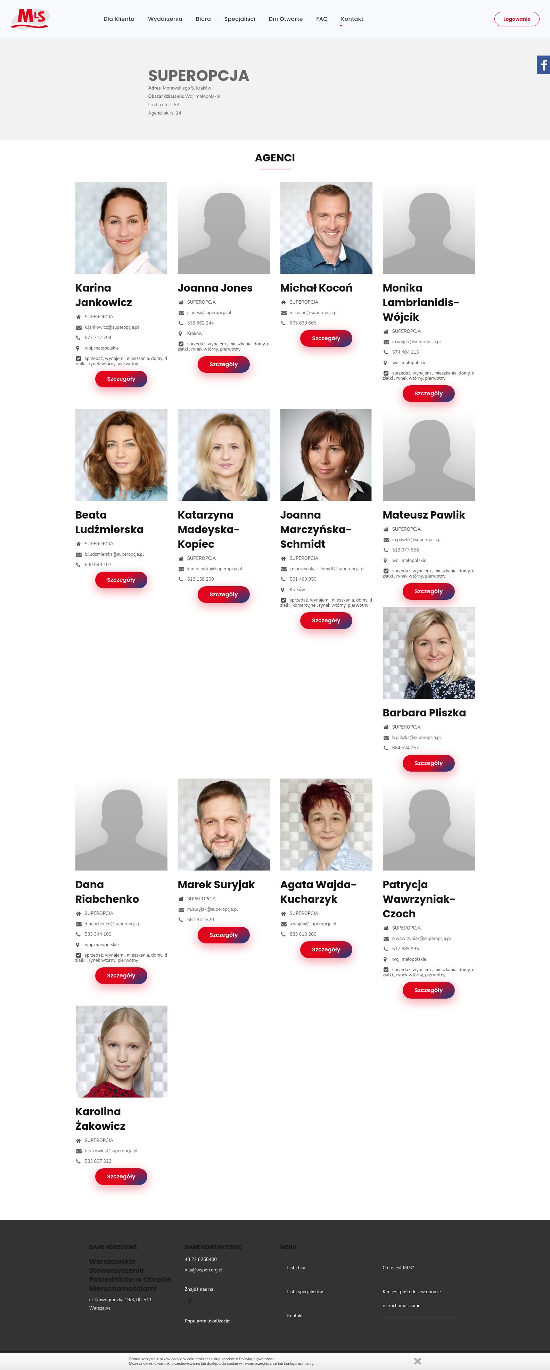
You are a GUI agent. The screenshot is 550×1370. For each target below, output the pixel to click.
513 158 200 (196, 579)
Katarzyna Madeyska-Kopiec (209, 530)
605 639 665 (298, 323)
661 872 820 (196, 920)
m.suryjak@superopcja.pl (208, 909)
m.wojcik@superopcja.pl (412, 342)
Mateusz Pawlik (424, 515)
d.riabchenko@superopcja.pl (108, 924)
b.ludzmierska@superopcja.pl (109, 554)
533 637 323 (93, 1161)
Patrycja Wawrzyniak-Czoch (419, 899)
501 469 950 (298, 579)
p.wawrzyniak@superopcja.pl (417, 938)
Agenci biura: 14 (164, 113)
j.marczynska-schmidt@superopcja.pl (322, 569)
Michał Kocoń (316, 288)
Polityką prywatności (256, 1359)
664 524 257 (401, 748)
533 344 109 (93, 934)
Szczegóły (121, 379)
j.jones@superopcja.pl (204, 313)
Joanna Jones (215, 288)
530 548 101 (93, 565)
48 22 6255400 (201, 1259)
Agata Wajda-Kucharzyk (318, 892)
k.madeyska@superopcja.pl (210, 569)
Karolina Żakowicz (100, 1119)
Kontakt (295, 1316)
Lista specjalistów (305, 1292)
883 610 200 (298, 934)
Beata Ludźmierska (109, 522)
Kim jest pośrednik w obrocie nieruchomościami (412, 1299)
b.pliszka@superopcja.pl (412, 737)
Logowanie (517, 19)
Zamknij (417, 1361)
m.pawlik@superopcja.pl (412, 540)
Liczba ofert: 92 (164, 105)
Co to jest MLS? (398, 1268)
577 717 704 (93, 338)
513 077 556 (401, 550)
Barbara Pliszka (424, 713)
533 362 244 (196, 323)
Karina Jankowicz (103, 295)
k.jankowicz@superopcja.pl (107, 327)
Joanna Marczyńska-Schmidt (316, 530)
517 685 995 (401, 949)
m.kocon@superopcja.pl (309, 313)
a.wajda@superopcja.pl (308, 924)
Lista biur (296, 1268)
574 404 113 (401, 352)
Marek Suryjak (216, 884)
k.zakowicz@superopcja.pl (106, 1151)
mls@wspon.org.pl (204, 1270)
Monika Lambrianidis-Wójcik (421, 303)
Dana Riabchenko (107, 892)
